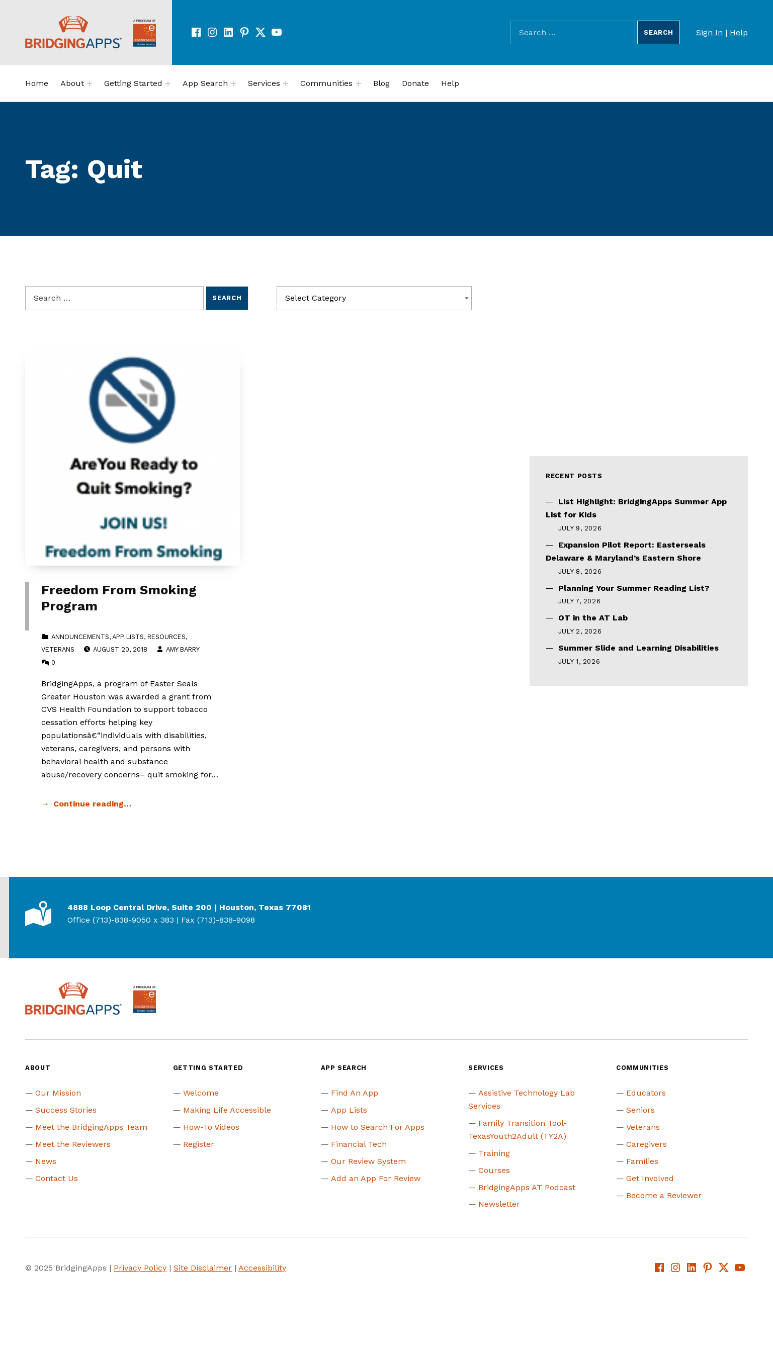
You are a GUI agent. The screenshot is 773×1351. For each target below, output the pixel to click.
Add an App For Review (375, 1178)
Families (642, 1161)
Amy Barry (182, 649)
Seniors (640, 1110)
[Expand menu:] (89, 83)
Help (739, 32)
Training (494, 1153)
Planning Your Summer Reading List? (633, 588)
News (45, 1161)
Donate (415, 83)
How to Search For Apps (377, 1127)
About (72, 83)
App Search (205, 83)
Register (198, 1144)
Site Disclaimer (203, 1268)
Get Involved (650, 1178)
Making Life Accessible (227, 1110)
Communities (326, 83)
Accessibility (262, 1268)
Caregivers (646, 1144)
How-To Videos (211, 1127)
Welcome (201, 1093)
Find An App (354, 1093)
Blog (381, 83)
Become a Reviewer (664, 1195)
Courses (494, 1170)
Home (36, 83)
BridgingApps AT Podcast (526, 1187)
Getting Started (133, 83)
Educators (646, 1093)
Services (264, 83)
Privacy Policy (140, 1268)
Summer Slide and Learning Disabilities (638, 648)
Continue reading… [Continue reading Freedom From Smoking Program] (92, 803)
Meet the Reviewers (73, 1144)
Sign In (709, 32)
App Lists (128, 637)
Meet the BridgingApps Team (91, 1127)
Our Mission (58, 1093)
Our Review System (368, 1161)
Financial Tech (359, 1144)
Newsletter (499, 1204)
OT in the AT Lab (593, 617)
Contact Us (56, 1178)
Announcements (80, 637)
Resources (166, 637)
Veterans (57, 649)
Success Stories (66, 1110)
